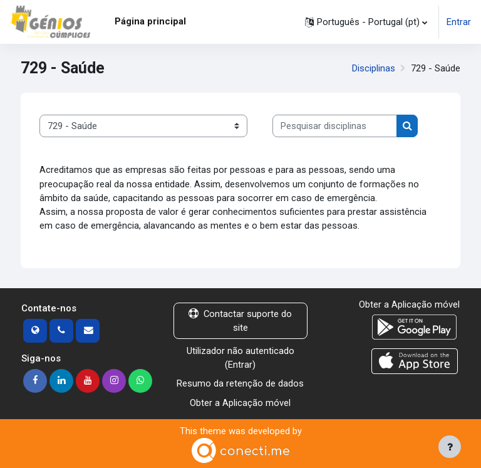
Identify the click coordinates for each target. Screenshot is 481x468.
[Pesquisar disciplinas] (334, 126)
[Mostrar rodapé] (449, 446)
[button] (366, 22)
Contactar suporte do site (240, 320)
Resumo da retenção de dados (240, 383)
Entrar (459, 22)
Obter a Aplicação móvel (240, 402)
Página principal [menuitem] (150, 21)
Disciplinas (373, 68)
